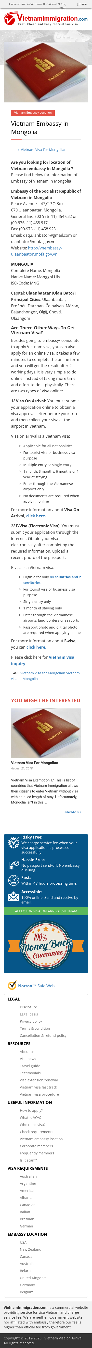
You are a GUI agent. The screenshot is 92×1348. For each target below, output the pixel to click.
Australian (28, 1176)
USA (23, 1242)
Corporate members (36, 1146)
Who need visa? (32, 1124)
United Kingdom (33, 1277)
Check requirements (36, 1131)
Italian (25, 1212)
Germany (27, 1285)
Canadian (28, 1204)
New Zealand (30, 1249)
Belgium (26, 1292)
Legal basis (29, 1014)
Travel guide (30, 1066)
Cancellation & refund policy (43, 1035)
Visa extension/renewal (39, 1080)
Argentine (28, 1183)
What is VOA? (30, 1117)
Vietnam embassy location (41, 1139)
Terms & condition (35, 1028)
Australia (27, 1263)
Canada (26, 1256)
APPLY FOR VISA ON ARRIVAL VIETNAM (46, 911)
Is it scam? (28, 1160)
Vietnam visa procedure (39, 1094)
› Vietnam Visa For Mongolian (42, 149)
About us (27, 1051)
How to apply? (31, 1110)
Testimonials (30, 1073)
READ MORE (71, 812)
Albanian (27, 1197)
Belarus (26, 1270)
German (26, 1226)
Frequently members (37, 1153)
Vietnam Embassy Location (33, 112)
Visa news (28, 1058)
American (28, 1190)
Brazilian (27, 1219)
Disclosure (28, 1007)
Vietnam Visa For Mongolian (34, 763)
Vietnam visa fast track (38, 1087)
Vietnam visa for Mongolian (42, 673)
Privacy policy (31, 1021)
